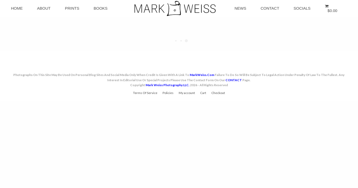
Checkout (218, 93)
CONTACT (233, 80)
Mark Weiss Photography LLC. (167, 85)
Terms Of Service (145, 93)
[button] (332, 8)
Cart (203, 93)
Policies (168, 93)
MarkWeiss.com (202, 75)
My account (187, 93)
